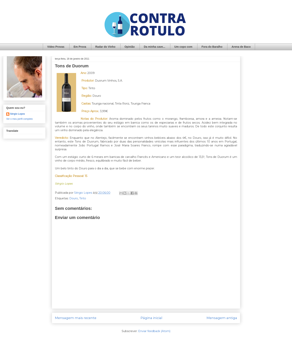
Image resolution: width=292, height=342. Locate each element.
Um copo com (183, 46)
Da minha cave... (154, 46)
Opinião (130, 46)
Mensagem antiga (222, 318)
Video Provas (55, 46)
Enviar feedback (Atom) (154, 331)
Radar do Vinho (105, 46)
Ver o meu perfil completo (19, 119)
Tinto (82, 198)
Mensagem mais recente (75, 318)
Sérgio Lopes (17, 114)
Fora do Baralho (211, 46)
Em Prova (80, 46)
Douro (73, 198)
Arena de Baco (241, 46)
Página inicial (151, 318)
